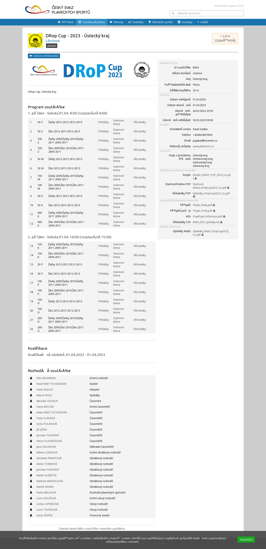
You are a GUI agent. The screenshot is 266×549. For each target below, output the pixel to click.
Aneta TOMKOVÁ (46, 464)
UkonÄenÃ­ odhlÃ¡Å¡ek (177, 120)
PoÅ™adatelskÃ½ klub (177, 84)
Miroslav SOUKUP (47, 401)
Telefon (186, 135)
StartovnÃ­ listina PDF (178, 184)
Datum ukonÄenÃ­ (179, 105)
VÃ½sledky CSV (182, 222)
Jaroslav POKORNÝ (47, 435)
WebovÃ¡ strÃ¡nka (180, 146)
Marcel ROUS (44, 395)
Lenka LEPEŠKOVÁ (47, 504)
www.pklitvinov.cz (203, 146)
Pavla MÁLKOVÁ (46, 492)
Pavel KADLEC (45, 389)
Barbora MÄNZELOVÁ (49, 481)
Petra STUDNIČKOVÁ (49, 441)
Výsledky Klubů (182, 231)
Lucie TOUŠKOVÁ (46, 509)
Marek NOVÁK (45, 486)
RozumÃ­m (246, 539)
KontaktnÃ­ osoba (180, 129)
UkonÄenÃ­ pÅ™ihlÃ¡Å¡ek (183, 112)
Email (187, 140)
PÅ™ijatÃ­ (185, 205)
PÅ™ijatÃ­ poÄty (180, 210)
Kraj (188, 79)
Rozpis (187, 175)
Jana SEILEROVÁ (46, 446)
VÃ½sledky (139, 122)
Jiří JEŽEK (41, 429)
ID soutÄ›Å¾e (182, 67)
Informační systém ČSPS (229, 6)
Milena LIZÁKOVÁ (46, 452)
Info (188, 216)
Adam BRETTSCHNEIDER (51, 412)
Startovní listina (118, 122)
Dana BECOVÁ (45, 406)
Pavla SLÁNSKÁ (45, 418)
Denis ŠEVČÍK (44, 515)
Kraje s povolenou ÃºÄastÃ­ (180, 157)
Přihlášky (103, 122)
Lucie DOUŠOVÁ (46, 498)
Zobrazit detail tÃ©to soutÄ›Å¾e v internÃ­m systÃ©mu (92, 528)
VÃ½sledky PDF (181, 193)
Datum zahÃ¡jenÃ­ (180, 99)
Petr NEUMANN (46, 378)
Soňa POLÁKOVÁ (46, 424)
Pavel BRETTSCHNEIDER (51, 383)
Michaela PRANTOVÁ (49, 458)
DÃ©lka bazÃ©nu (180, 90)
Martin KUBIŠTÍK (46, 475)
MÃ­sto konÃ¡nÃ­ (181, 73)
